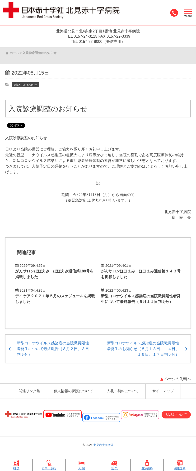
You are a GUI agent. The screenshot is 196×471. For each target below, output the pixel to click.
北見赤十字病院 (103, 444)
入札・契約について (123, 389)
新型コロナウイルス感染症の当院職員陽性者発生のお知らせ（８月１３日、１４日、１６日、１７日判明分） (143, 346)
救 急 (114, 465)
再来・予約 (49, 465)
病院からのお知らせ (27, 86)
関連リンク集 (28, 389)
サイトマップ (164, 389)
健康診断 (180, 465)
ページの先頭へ (177, 376)
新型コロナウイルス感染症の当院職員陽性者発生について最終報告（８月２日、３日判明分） (53, 346)
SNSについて (175, 414)
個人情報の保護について (73, 389)
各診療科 (147, 465)
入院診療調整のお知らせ (51, 110)
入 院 (81, 465)
